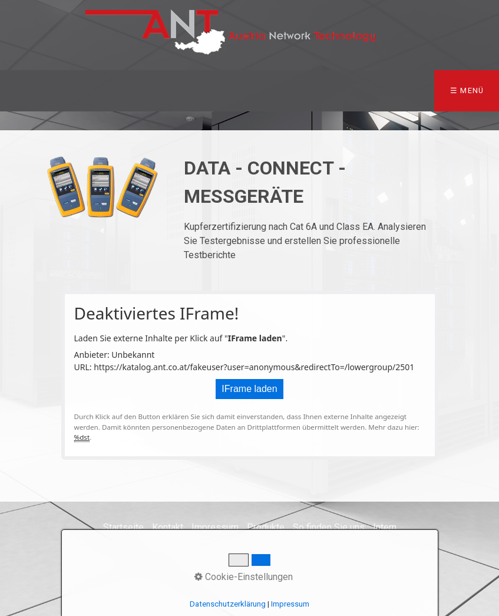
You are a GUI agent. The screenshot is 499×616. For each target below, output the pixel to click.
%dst (82, 437)
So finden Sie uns (329, 527)
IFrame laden (249, 389)
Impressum (215, 527)
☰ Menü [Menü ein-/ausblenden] (467, 90)
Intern (384, 527)
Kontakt (167, 527)
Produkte (266, 527)
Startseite (123, 527)
